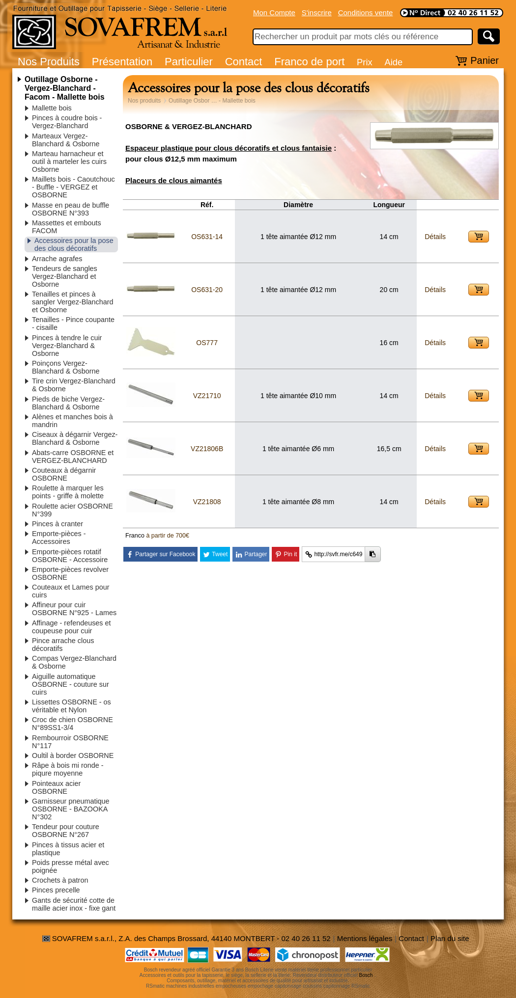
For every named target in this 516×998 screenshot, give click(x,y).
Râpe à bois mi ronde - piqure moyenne (68, 769)
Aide (393, 62)
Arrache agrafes (57, 259)
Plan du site (449, 938)
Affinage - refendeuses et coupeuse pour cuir (71, 627)
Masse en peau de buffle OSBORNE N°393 (70, 209)
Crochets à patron (60, 880)
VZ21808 (207, 502)
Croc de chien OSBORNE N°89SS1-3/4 (72, 723)
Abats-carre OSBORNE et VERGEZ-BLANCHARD (73, 456)
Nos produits (144, 100)
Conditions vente (365, 12)
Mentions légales (365, 938)
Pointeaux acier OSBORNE (56, 787)
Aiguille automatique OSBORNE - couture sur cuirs (70, 684)
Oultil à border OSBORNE (73, 755)
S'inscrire (317, 12)
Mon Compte (274, 12)
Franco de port (309, 61)
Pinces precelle (56, 890)
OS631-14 (207, 237)
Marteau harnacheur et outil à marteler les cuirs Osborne (69, 161)
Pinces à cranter (57, 524)
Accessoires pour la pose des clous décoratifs (74, 244)
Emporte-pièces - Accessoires (59, 537)
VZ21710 (207, 396)
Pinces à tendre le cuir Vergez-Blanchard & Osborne (67, 345)
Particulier (189, 61)
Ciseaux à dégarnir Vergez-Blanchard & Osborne (74, 438)
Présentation (122, 61)
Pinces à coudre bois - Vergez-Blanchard (67, 122)
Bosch (366, 975)
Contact (243, 61)
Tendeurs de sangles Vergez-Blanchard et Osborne (64, 276)
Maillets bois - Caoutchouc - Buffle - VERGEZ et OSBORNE (73, 187)
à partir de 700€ (167, 535)
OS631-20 (207, 290)
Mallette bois (52, 108)
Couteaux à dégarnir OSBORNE (64, 474)
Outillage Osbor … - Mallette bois (212, 100)
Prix (365, 62)
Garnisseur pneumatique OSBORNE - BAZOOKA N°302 (71, 809)
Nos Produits (49, 61)
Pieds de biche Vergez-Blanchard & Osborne (68, 403)
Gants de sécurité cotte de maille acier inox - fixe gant (73, 904)
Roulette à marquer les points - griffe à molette (68, 492)
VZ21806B (207, 449)
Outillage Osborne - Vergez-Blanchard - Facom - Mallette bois (65, 88)
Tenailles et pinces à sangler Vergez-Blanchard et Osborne (73, 302)
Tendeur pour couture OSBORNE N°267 (65, 830)
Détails (435, 237)
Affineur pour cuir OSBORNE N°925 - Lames (74, 609)
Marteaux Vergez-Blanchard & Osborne (66, 140)
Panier (484, 60)
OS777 (207, 343)
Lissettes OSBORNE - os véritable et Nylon (71, 706)
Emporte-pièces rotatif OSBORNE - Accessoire (70, 556)
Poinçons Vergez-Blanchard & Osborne (66, 367)
